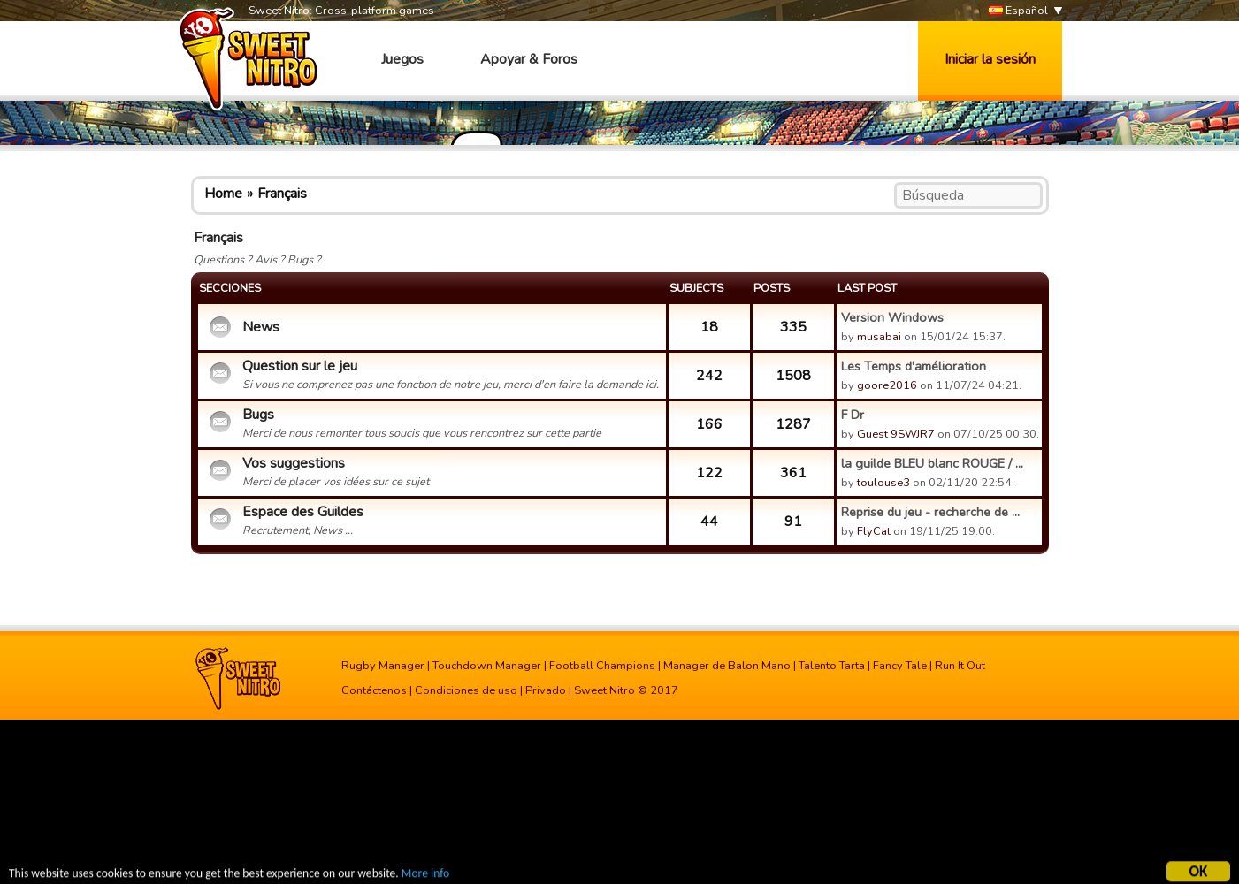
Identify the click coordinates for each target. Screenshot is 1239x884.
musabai (879, 337)
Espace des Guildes (302, 512)
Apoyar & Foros (528, 59)
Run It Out (960, 666)
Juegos (402, 59)
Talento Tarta (832, 666)
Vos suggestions (293, 463)
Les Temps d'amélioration (913, 366)
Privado (545, 690)
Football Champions (602, 666)
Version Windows (892, 317)
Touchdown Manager (486, 666)
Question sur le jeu (299, 366)
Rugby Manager (382, 666)
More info (425, 874)
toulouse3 (883, 483)
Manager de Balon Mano (727, 666)
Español (1018, 11)
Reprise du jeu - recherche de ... (930, 512)
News (260, 327)
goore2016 (887, 385)
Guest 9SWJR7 (896, 434)
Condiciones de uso (466, 690)
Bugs (258, 414)
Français (282, 193)
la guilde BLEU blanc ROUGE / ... (932, 463)
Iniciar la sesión (990, 59)
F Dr (852, 414)
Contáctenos (374, 690)
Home (223, 193)
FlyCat (874, 531)
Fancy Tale (900, 666)
